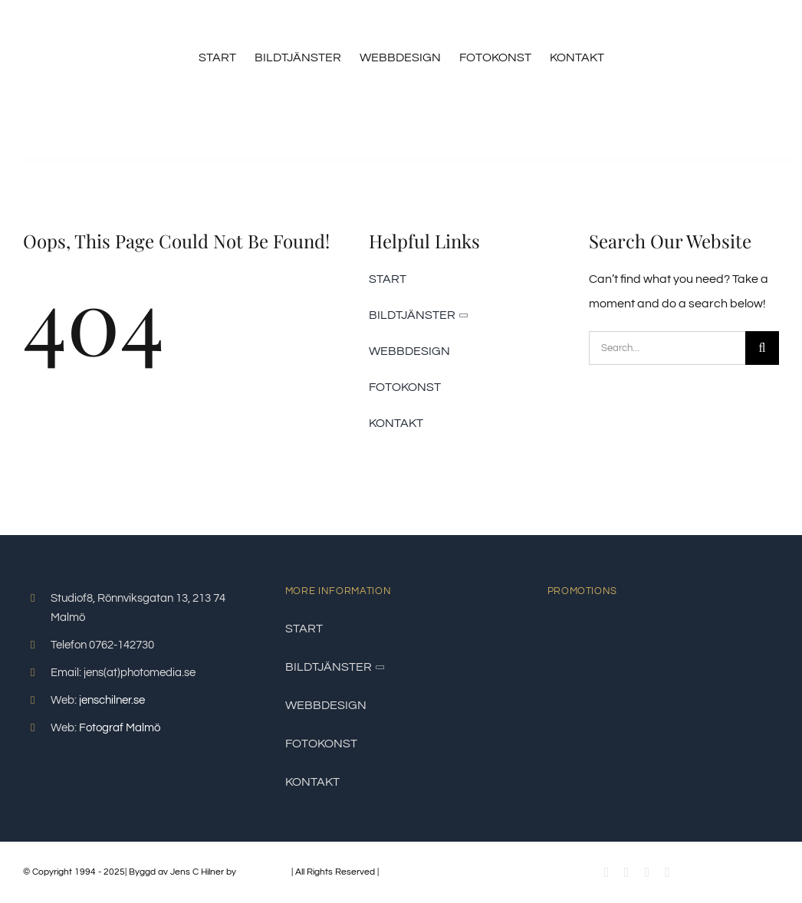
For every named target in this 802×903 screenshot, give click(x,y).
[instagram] (647, 872)
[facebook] (606, 872)
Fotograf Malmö (119, 728)
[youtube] (626, 872)
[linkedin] (667, 872)
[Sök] (762, 348)
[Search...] (667, 348)
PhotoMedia (263, 872)
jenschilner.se (112, 700)
